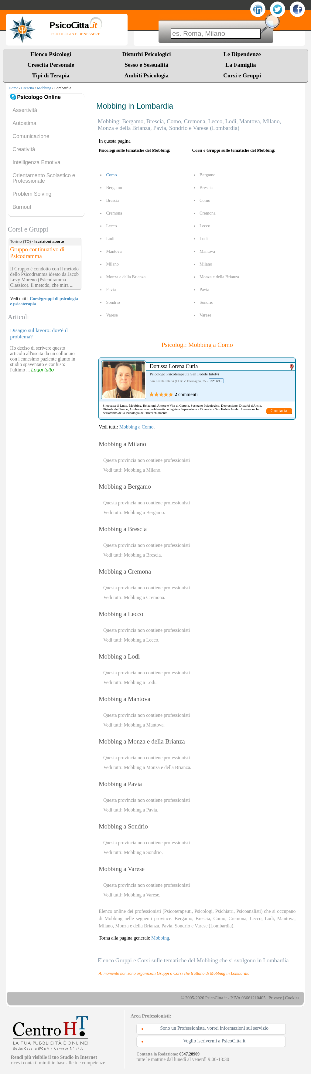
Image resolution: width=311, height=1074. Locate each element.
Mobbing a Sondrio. (143, 852)
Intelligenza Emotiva (36, 162)
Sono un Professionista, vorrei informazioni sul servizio (214, 1028)
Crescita (27, 88)
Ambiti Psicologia (146, 75)
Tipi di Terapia (51, 75)
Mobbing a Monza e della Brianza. (157, 767)
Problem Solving (31, 194)
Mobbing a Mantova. (144, 724)
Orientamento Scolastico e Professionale (43, 178)
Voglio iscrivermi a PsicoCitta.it (214, 1040)
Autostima (24, 123)
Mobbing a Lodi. (140, 682)
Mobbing (44, 88)
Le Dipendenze (242, 54)
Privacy (275, 997)
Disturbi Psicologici (146, 54)
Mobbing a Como (136, 426)
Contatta (279, 410)
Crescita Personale (50, 65)
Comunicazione (30, 136)
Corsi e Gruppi (242, 75)
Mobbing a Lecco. (141, 639)
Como (111, 174)
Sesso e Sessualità (146, 65)
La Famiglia (242, 65)
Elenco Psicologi (50, 54)
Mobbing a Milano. (143, 470)
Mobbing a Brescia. (143, 554)
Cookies (292, 997)
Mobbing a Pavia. (141, 809)
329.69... (216, 381)
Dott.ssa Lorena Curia (174, 366)
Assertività (24, 110)
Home (13, 88)
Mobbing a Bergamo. (144, 512)
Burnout (21, 207)
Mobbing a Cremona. (144, 597)
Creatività (23, 149)
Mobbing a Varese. (142, 894)
